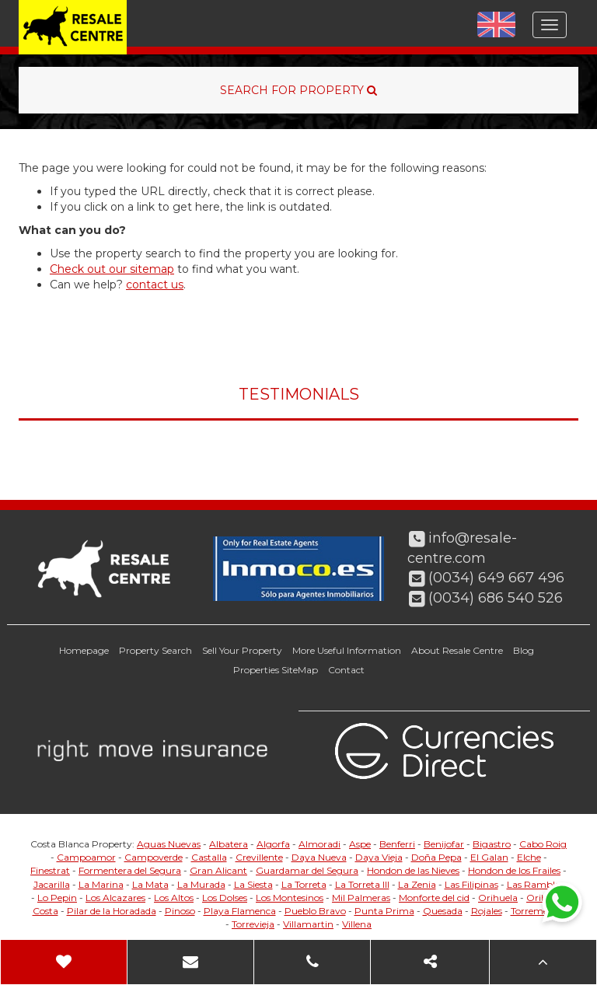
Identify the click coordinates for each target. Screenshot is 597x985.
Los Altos (174, 897)
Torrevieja (253, 924)
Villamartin (308, 924)
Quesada (443, 911)
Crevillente (259, 857)
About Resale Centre (457, 650)
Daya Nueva (319, 857)
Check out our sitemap (112, 269)
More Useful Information (346, 650)
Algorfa (273, 844)
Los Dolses (224, 897)
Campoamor (86, 857)
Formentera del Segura (130, 870)
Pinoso (180, 911)
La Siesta (253, 884)
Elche (529, 857)
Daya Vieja (379, 857)
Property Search (155, 650)
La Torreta (303, 884)
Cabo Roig (543, 844)
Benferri (397, 844)
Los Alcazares (115, 897)
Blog (523, 650)
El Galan (489, 857)
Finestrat (50, 870)
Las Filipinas (471, 884)
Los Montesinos (289, 897)
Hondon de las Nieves (413, 870)
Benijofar (444, 844)
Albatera (228, 844)
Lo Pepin (57, 897)
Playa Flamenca (240, 911)
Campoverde (153, 857)
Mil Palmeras (361, 897)
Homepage (84, 650)
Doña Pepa (436, 857)
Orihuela (498, 897)
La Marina (101, 884)
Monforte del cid (434, 897)
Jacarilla (51, 884)
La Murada (201, 884)
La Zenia (417, 884)
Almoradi (319, 844)
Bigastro (492, 844)
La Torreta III (362, 884)
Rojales (486, 911)
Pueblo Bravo (315, 911)
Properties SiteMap (275, 670)
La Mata (150, 884)
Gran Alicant (218, 870)
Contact (346, 670)
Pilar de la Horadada (111, 911)
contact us (154, 285)
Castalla (209, 857)
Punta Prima (384, 911)
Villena (357, 924)
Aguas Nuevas (169, 844)
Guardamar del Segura (307, 870)
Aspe (360, 844)
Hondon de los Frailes (514, 870)
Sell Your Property (242, 650)
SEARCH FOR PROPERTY (298, 90)
